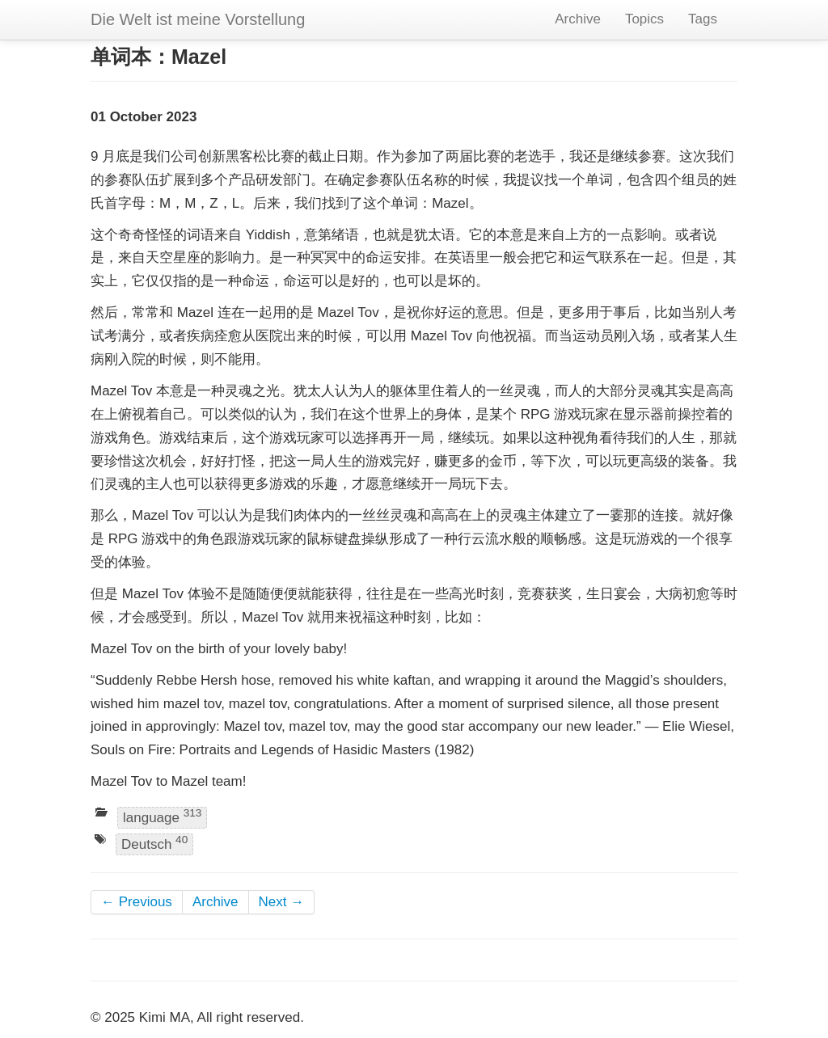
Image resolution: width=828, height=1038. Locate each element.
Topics (644, 19)
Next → (282, 901)
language (162, 816)
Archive (578, 19)
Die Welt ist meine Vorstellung (198, 19)
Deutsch (154, 843)
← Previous (136, 901)
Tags (702, 19)
